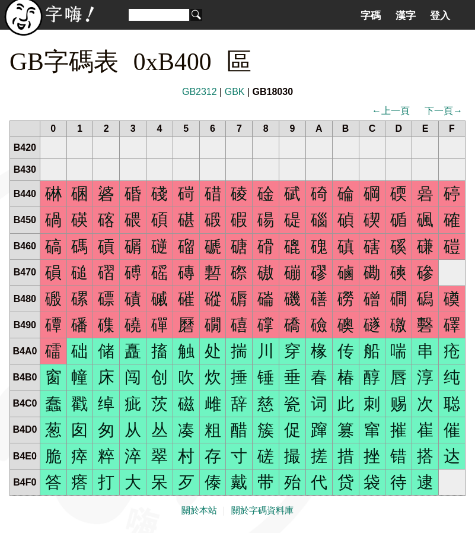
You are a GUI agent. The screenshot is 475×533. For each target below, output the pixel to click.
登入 (440, 15)
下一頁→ (444, 111)
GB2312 (199, 92)
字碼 (371, 15)
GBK (235, 92)
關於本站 (199, 510)
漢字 (406, 15)
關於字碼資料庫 (262, 510)
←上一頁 (391, 111)
